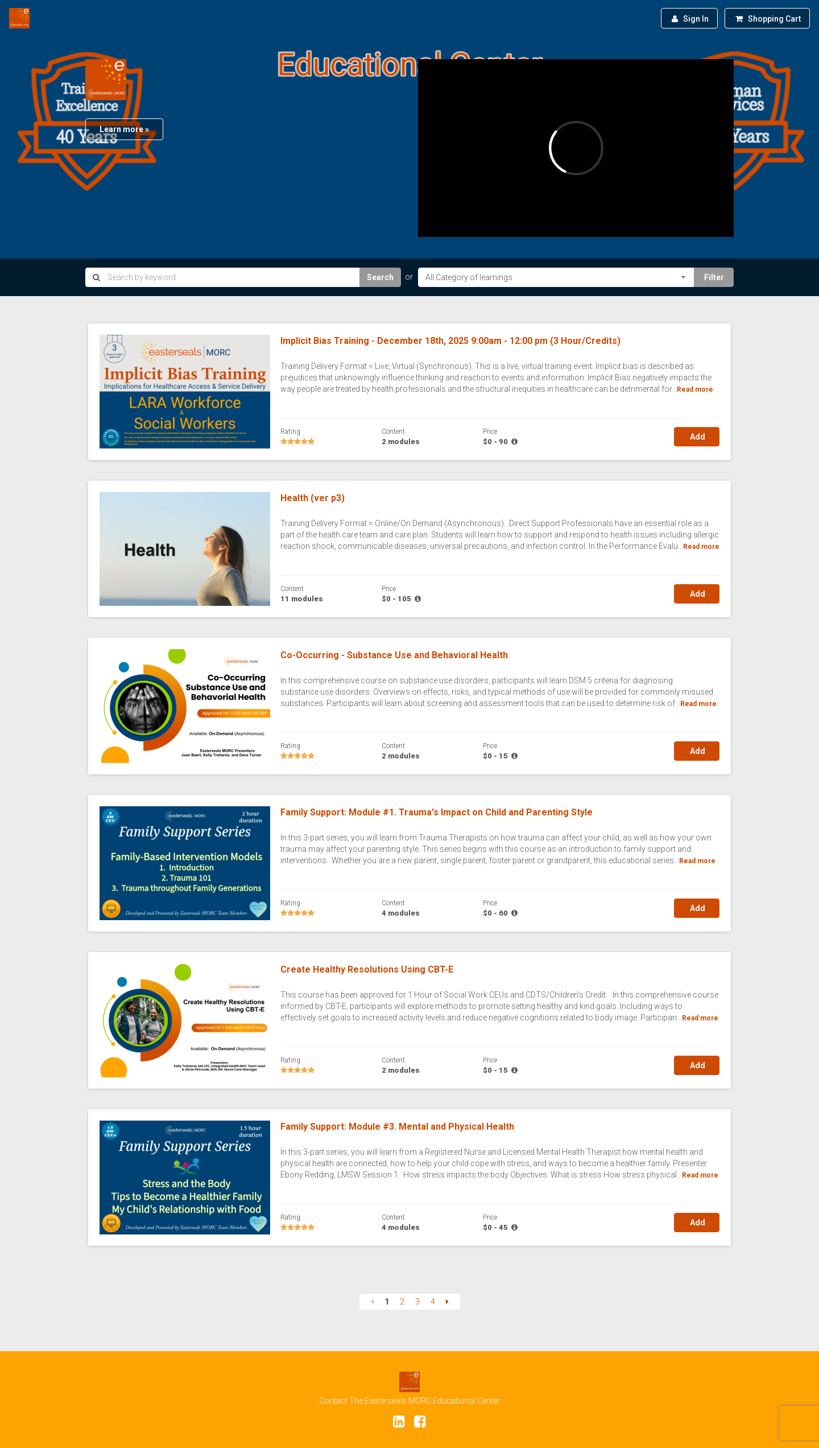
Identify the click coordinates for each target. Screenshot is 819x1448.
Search (380, 277)
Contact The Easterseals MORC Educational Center (409, 1400)
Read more (695, 389)
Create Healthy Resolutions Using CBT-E (366, 969)
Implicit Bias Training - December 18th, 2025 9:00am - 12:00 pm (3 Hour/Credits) (450, 340)
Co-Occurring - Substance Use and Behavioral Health (394, 655)
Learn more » (124, 129)
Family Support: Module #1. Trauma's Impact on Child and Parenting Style (436, 812)
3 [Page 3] (417, 1301)
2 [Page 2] (402, 1301)
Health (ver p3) (312, 498)
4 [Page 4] (433, 1301)
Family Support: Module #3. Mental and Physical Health (397, 1126)
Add (696, 436)
